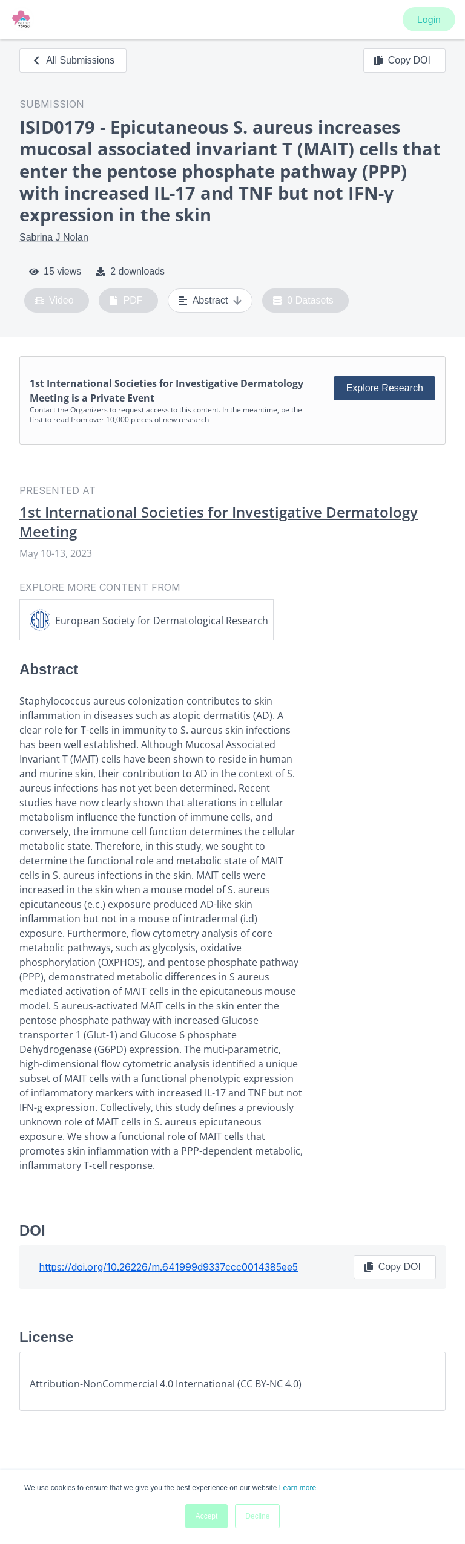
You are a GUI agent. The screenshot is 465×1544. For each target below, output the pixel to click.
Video (54, 300)
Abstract (210, 300)
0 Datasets (303, 300)
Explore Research (384, 388)
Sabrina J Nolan (53, 237)
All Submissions (72, 60)
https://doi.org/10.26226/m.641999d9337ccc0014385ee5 (168, 1267)
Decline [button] (257, 1516)
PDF (126, 300)
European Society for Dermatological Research (161, 620)
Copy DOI (402, 60)
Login (429, 20)
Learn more (297, 1488)
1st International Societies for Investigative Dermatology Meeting (218, 522)
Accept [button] (207, 1516)
